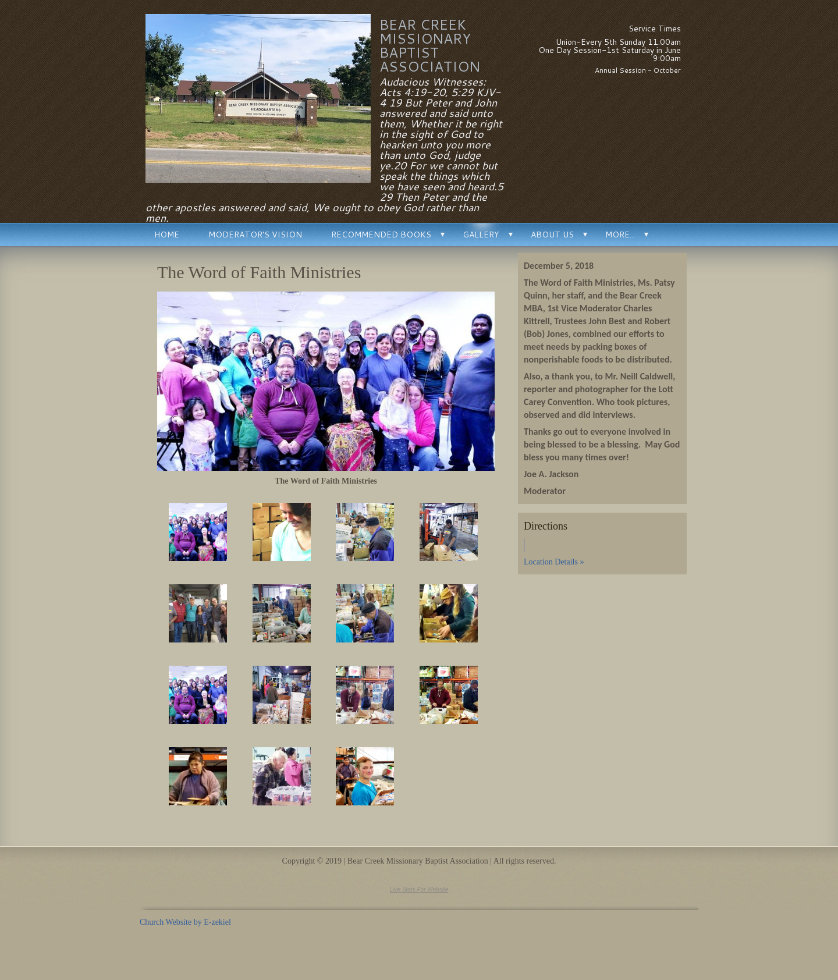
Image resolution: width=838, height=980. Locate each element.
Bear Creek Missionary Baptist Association (429, 45)
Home (166, 234)
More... (620, 234)
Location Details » (554, 562)
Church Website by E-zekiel (185, 922)
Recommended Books (381, 234)
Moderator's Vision (255, 234)
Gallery (481, 234)
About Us (552, 234)
